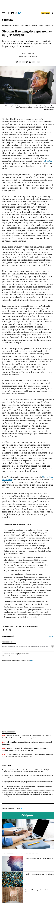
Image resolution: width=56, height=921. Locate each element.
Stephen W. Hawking (8, 646)
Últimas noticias (8, 732)
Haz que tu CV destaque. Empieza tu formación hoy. (39, 890)
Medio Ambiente (25, 25)
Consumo (47, 25)
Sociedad (7, 19)
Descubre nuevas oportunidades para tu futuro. (39, 874)
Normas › (51, 636)
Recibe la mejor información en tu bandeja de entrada (21, 626)
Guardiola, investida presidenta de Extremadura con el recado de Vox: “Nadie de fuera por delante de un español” (27, 737)
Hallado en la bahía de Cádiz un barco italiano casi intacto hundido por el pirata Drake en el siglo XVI (25, 749)
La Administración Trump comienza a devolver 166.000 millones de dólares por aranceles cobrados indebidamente (28, 787)
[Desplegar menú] (3, 13)
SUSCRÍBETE (45, 13)
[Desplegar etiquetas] (52, 646)
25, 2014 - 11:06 (30, 56)
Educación (16, 25)
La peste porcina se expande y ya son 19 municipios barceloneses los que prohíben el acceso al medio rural (27, 755)
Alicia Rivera (28, 54)
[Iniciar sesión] (52, 13)
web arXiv (47, 161)
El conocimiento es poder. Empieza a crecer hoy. (21, 853)
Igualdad (34, 25)
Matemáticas (44, 646)
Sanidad (41, 25)
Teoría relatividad (33, 646)
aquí (31, 660)
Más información (7, 656)
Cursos (28, 815)
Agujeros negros (21, 646)
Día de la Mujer (7, 25)
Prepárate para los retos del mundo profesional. (39, 858)
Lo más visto (6, 765)
